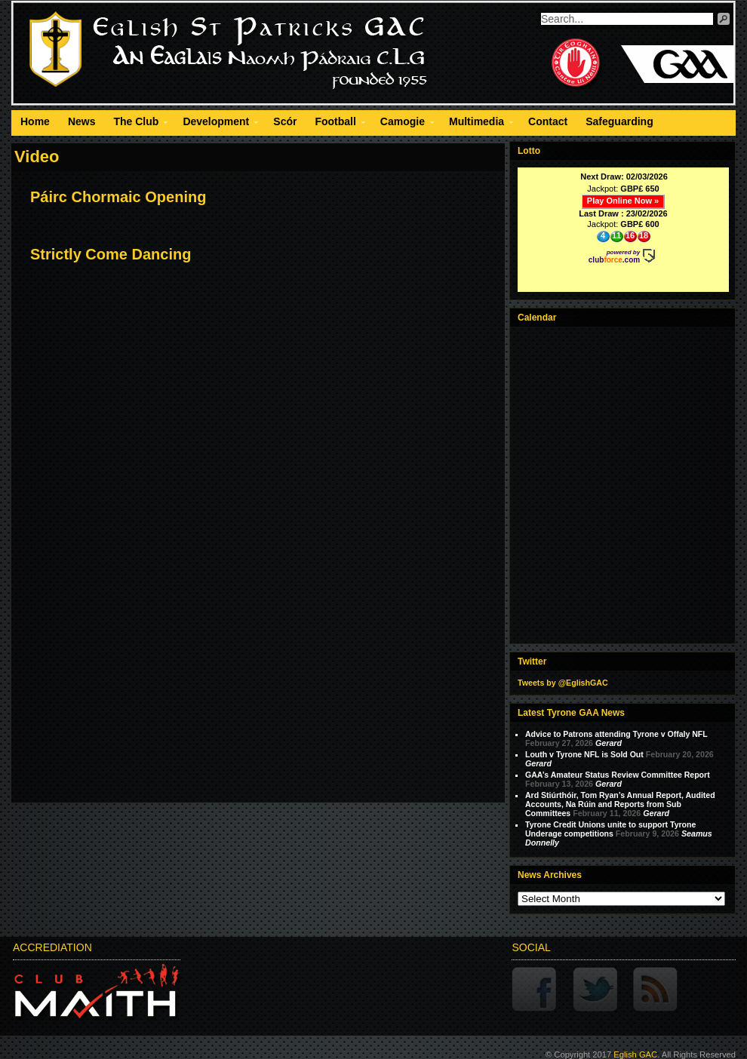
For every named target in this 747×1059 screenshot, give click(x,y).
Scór (285, 121)
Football (335, 123)
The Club (136, 123)
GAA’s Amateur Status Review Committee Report (617, 774)
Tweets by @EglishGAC (563, 682)
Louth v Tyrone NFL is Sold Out (584, 754)
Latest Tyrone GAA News (571, 713)
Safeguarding (619, 121)
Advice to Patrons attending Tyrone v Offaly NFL (616, 733)
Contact (547, 121)
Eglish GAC (635, 1054)
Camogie (402, 123)
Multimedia (476, 123)
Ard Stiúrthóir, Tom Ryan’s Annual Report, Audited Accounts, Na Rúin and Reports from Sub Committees (620, 804)
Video (37, 156)
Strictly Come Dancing (110, 254)
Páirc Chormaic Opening (118, 197)
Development (216, 123)
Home (35, 121)
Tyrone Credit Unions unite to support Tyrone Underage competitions (610, 829)
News (82, 121)
